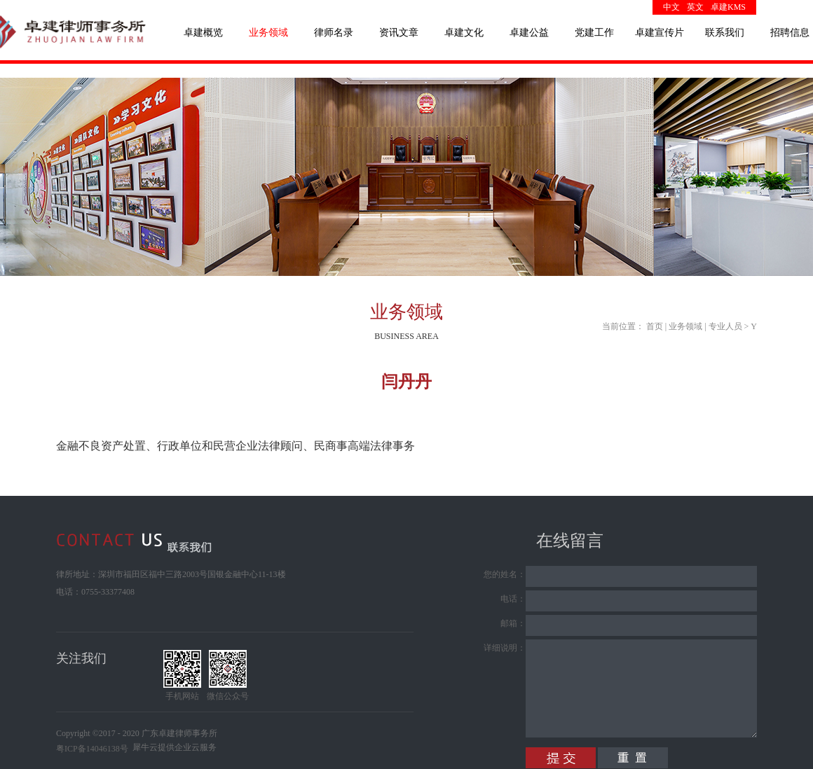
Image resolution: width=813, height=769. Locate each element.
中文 (671, 7)
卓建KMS (728, 7)
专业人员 (725, 326)
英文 (695, 7)
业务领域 (685, 326)
